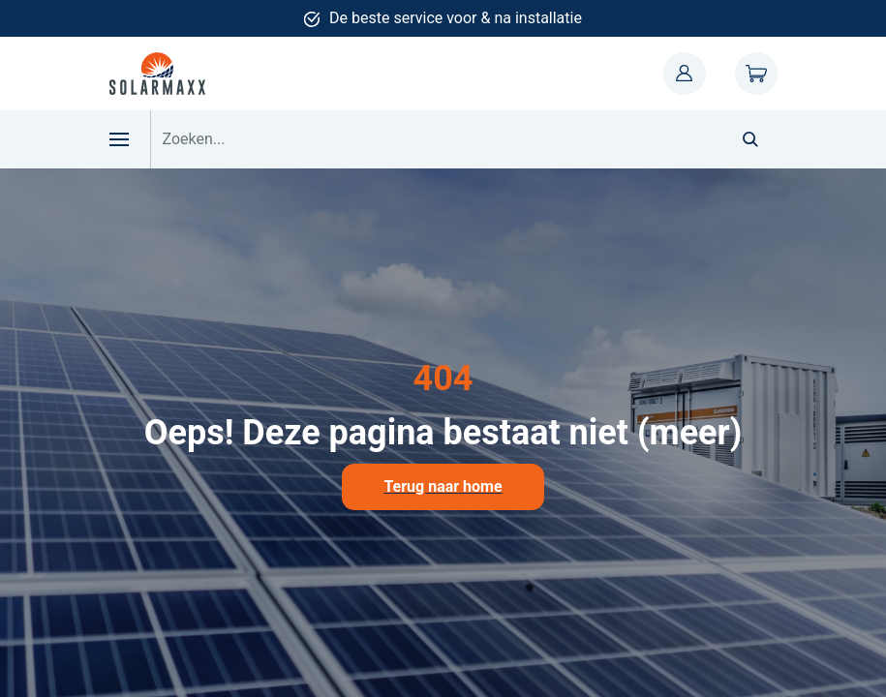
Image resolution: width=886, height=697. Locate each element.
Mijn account (684, 73)
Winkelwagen (756, 73)
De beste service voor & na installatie (455, 18)
